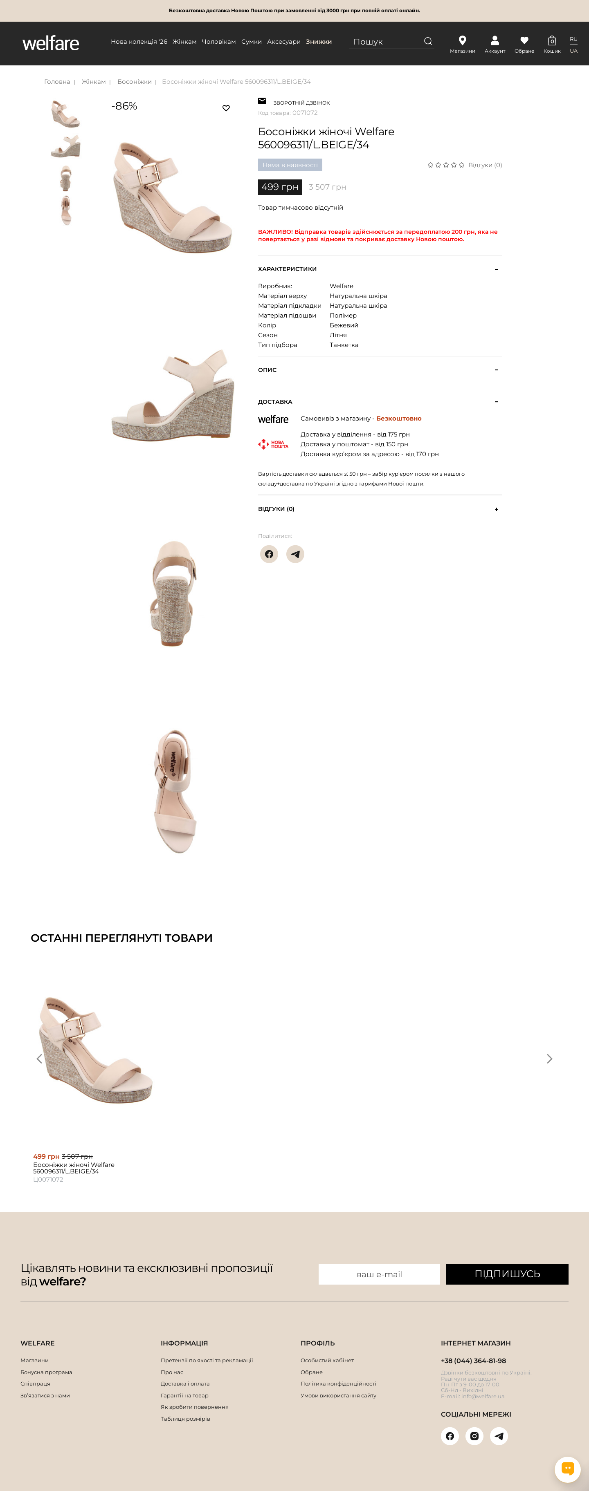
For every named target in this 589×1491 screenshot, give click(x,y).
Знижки (319, 41)
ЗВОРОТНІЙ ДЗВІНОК (302, 102)
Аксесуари (284, 41)
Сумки (251, 41)
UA (574, 50)
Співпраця (35, 1383)
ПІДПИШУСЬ (507, 1274)
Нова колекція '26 (139, 41)
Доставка (275, 401)
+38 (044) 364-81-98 (473, 1361)
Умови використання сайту (338, 1395)
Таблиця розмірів (185, 1418)
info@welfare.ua (483, 1396)
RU (574, 39)
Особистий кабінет (327, 1360)
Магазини (34, 1360)
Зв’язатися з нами (45, 1395)
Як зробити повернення (195, 1407)
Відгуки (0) (485, 165)
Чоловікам (219, 41)
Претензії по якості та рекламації (207, 1360)
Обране (312, 1372)
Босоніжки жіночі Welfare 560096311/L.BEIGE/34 (236, 81)
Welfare (341, 286)
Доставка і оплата (185, 1383)
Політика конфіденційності (338, 1383)
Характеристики (287, 269)
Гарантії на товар (185, 1395)
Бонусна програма (46, 1372)
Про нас (172, 1372)
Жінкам (185, 41)
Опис (267, 370)
